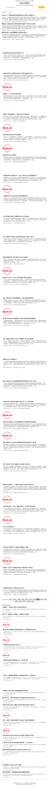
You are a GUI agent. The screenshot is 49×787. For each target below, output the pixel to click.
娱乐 (19, 5)
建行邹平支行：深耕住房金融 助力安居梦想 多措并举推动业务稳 (18, 697)
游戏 (28, 5)
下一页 (28, 601)
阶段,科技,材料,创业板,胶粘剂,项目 (20, 161)
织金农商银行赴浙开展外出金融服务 (12, 134)
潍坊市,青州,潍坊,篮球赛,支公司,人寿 (20, 345)
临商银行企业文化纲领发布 (10, 359)
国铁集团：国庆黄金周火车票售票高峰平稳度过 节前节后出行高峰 (18, 24)
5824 (23, 599)
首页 (10, 599)
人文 (28, 0)
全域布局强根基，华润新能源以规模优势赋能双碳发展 (16, 772)
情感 (26, 0)
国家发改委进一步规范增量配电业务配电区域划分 (14, 32)
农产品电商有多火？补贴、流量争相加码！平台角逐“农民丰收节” (19, 506)
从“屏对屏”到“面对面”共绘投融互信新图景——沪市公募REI (17, 742)
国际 (19, 0)
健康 (33, 0)
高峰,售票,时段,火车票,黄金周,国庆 (18, 30)
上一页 (14, 599)
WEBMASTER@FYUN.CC (27, 784)
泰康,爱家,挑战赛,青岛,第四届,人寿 (20, 304)
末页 (33, 601)
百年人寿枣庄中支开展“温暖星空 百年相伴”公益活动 (16, 464)
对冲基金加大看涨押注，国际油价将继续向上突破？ (16, 547)
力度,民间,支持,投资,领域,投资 (19, 59)
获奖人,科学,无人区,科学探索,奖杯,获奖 (21, 284)
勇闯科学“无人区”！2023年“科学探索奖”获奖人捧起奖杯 (17, 277)
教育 (31, 5)
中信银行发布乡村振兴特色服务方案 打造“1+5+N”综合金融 (18, 401)
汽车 (31, 0)
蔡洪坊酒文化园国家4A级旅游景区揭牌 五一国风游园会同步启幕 (19, 629)
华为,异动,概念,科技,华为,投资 (19, 223)
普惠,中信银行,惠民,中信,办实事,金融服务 (21, 325)
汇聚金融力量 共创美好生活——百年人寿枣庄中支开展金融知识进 (19, 175)
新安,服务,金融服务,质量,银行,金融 (20, 574)
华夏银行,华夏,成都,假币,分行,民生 (20, 492)
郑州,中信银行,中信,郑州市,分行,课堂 (20, 80)
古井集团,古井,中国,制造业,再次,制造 (20, 594)
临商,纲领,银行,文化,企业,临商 (19, 367)
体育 (17, 5)
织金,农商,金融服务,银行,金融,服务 (20, 141)
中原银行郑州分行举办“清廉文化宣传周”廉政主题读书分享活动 (18, 705)
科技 (26, 5)
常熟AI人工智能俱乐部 (31, 783)
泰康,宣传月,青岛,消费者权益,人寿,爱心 (21, 450)
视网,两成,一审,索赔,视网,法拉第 (19, 120)
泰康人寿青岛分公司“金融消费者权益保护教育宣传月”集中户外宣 (19, 381)
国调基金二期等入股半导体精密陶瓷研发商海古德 (15, 690)
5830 (45, 599)
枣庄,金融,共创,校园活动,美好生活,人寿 (21, 182)
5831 (16, 601)
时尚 (24, 0)
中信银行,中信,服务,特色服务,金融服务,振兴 (21, 408)
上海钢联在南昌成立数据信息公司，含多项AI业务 (15, 660)
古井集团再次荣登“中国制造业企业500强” (13, 588)
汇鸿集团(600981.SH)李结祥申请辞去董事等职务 (15, 196)
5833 (24, 601)
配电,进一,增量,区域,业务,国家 (18, 39)
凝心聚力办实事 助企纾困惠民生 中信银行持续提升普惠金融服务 (19, 318)
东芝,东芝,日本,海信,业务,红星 (19, 100)
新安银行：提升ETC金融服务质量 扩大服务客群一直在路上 (18, 567)
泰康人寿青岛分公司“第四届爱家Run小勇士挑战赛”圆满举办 (18, 298)
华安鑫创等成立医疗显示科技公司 (11, 645)
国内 (17, 0)
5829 (41, 599)
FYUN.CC (21, 783)
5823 (19, 599)
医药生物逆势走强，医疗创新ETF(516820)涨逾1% (15, 257)
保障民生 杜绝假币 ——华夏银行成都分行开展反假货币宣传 (18, 484)
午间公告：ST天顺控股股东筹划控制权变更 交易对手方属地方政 (18, 15)
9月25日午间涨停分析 (8, 526)
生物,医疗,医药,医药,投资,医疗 (19, 263)
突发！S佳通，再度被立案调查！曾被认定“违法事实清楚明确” (19, 720)
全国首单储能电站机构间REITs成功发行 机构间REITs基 (16, 749)
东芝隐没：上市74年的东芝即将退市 (12, 93)
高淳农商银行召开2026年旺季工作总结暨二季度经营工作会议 (18, 735)
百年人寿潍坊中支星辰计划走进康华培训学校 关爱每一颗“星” (18, 236)
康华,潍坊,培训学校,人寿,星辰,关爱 (20, 243)
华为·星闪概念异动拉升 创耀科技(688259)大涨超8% (16, 216)
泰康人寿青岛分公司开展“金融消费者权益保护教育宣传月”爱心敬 (19, 442)
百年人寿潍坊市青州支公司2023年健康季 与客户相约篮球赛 (18, 339)
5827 (34, 599)
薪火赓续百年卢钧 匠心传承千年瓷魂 (12, 765)
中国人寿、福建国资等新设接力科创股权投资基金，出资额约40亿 (19, 675)
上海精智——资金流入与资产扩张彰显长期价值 (14, 607)
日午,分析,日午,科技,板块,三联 (19, 533)
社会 (21, 0)
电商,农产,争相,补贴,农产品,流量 (19, 512)
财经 (21, 5)
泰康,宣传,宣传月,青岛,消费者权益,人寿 (21, 387)
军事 (24, 5)
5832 (20, 601)
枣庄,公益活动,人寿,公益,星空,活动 (20, 470)
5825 (26, 599)
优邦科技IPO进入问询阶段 (9, 155)
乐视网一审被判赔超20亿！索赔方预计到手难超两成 (16, 114)
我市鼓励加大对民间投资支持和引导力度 (13, 53)
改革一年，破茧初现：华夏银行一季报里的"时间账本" (16, 614)
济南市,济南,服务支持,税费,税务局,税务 (21, 428)
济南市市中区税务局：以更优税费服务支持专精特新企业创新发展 (19, 422)
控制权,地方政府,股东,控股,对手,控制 (19, 21)
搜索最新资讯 (41, 7)
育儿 (33, 5)
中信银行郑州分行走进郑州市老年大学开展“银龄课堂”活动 (18, 73)
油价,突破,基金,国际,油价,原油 (19, 553)
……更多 (41, 20)
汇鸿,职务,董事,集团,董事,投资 (19, 202)
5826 (30, 599)
